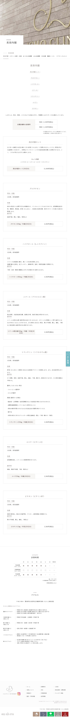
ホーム (28, 686)
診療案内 (43, 686)
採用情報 (43, 696)
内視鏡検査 (44, 693)
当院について (30, 690)
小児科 (56, 686)
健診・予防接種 (31, 696)
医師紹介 (29, 693)
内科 (42, 690)
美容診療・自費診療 (60, 690)
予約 (51, 580)
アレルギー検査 (59, 693)
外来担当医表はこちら (51, 582)
